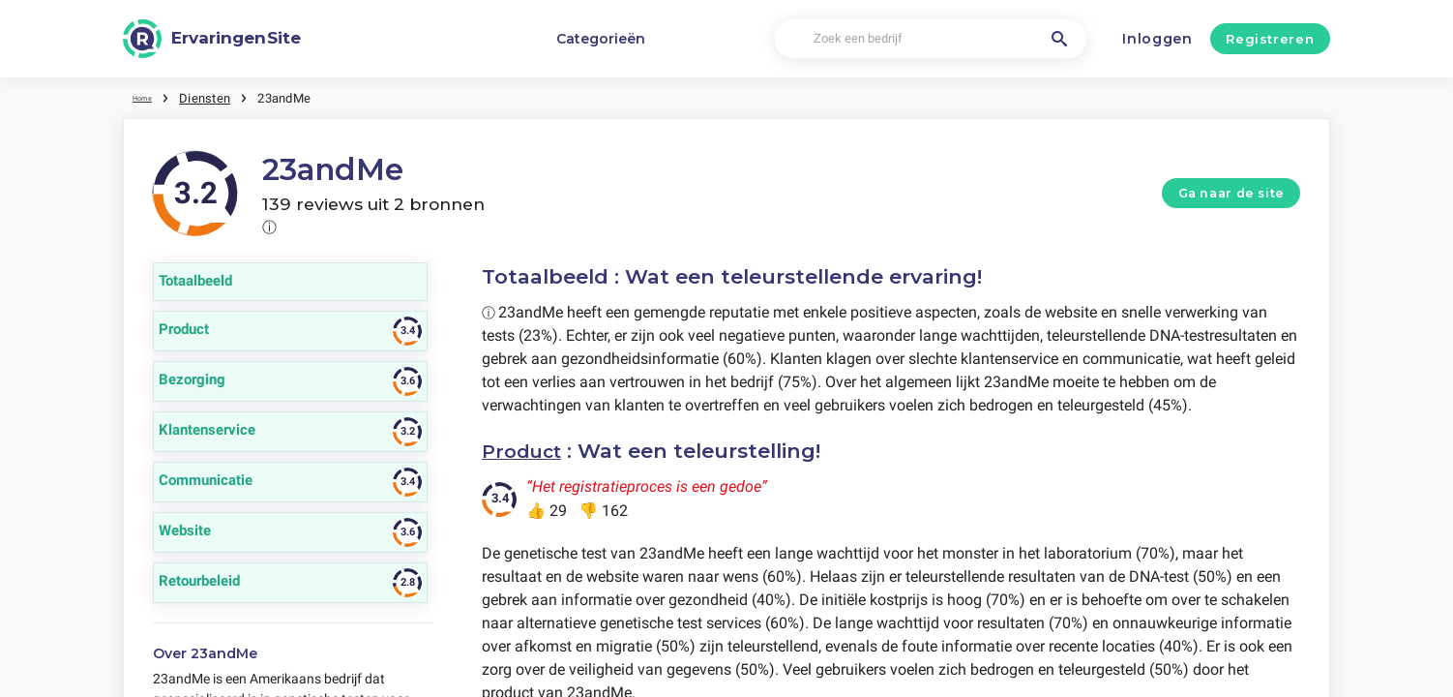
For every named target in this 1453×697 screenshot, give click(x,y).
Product (525, 450)
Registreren (1270, 38)
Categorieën (600, 38)
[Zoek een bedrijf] (930, 39)
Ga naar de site (1231, 192)
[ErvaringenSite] (212, 38)
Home (149, 97)
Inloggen (1157, 38)
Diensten (216, 97)
